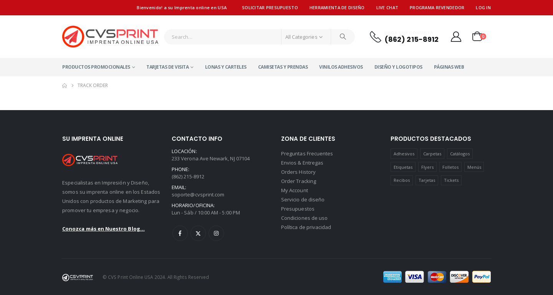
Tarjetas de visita (167, 67)
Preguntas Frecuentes (307, 153)
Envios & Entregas (302, 162)
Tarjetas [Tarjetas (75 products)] (427, 180)
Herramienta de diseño (337, 7)
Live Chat (387, 7)
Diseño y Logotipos (398, 67)
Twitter (198, 233)
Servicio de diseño (303, 199)
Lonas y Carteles (226, 67)
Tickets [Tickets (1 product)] (451, 180)
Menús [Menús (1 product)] (474, 167)
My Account (294, 190)
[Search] (343, 36)
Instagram (216, 233)
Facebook (180, 233)
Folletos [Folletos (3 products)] (450, 167)
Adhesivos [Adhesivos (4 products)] (404, 154)
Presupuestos (298, 208)
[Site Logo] (110, 37)
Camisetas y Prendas (283, 67)
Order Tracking (298, 181)
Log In (483, 7)
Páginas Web (449, 67)
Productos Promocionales (96, 67)
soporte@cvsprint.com (198, 194)
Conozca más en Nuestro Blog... (103, 228)
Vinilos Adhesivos (341, 67)
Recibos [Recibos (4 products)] (402, 180)
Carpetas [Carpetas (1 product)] (432, 154)
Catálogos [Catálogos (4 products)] (460, 154)
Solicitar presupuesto (270, 7)
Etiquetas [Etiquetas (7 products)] (403, 167)
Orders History (298, 171)
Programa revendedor (437, 7)
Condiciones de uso (304, 217)
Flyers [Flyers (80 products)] (427, 167)
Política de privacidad (306, 227)
